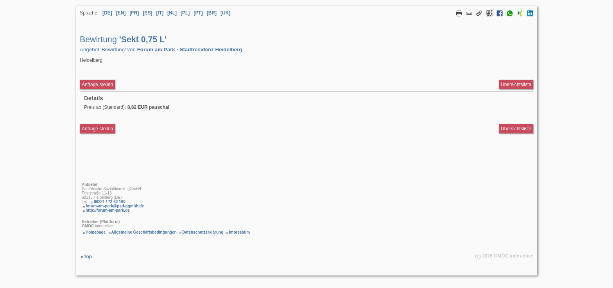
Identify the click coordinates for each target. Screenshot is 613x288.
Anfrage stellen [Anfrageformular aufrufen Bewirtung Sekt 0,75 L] (97, 84)
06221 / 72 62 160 (109, 202)
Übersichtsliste (516, 84)
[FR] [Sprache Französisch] (134, 13)
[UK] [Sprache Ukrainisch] (225, 13)
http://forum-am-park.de (108, 210)
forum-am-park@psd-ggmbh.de (115, 206)
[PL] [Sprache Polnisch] (185, 13)
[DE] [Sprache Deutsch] (107, 13)
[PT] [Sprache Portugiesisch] (198, 13)
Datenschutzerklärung (202, 232)
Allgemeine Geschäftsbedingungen (144, 232)
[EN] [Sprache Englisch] (121, 13)
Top (88, 256)
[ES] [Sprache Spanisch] (147, 13)
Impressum (239, 232)
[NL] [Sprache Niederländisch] (172, 13)
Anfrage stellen (97, 128)
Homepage (96, 232)
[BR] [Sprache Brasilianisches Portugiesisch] (212, 13)
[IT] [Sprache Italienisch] (159, 13)
